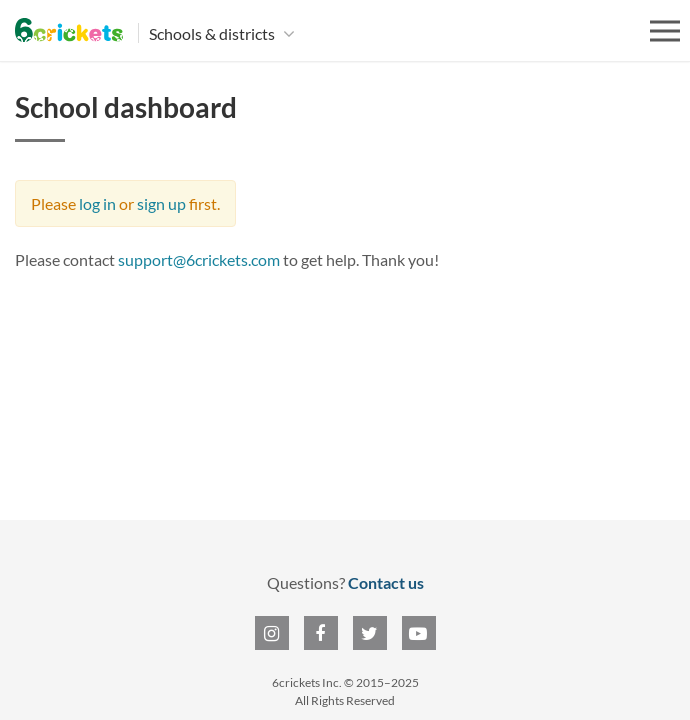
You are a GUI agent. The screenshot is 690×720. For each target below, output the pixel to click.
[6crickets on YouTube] (419, 633)
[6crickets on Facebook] (321, 633)
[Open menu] (665, 31)
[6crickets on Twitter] (370, 633)
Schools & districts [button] (213, 33)
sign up (161, 203)
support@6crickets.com (199, 259)
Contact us (386, 582)
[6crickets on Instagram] (272, 633)
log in (97, 203)
